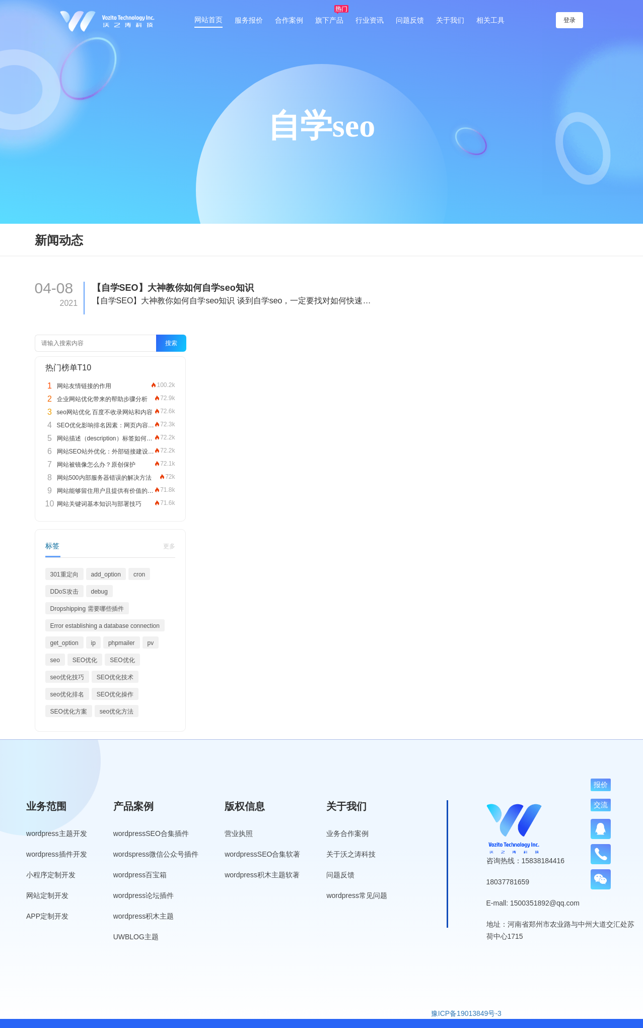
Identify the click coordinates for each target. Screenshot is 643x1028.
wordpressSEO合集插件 (151, 833)
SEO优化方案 (68, 711)
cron (139, 574)
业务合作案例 (347, 833)
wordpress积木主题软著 (262, 875)
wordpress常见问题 (356, 895)
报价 (601, 784)
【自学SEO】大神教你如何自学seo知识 (173, 288)
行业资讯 (369, 20)
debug (99, 591)
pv (151, 643)
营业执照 (239, 833)
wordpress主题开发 (56, 833)
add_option (106, 574)
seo (55, 660)
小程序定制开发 (51, 875)
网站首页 (208, 20)
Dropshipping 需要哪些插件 (87, 608)
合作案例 (289, 20)
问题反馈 (410, 20)
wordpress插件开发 (56, 854)
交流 (601, 804)
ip (93, 643)
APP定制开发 (47, 916)
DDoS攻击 (64, 591)
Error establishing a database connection (105, 625)
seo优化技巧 (67, 677)
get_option (64, 643)
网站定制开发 (47, 895)
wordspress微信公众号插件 (156, 854)
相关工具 (490, 20)
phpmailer (121, 643)
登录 (571, 20)
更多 (169, 546)
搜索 (171, 343)
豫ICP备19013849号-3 (466, 1013)
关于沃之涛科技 (351, 854)
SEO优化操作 (115, 694)
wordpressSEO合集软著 (262, 854)
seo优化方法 (116, 711)
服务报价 (249, 20)
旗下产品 (329, 20)
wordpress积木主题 (143, 916)
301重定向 (64, 574)
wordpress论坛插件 (143, 895)
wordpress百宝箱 (140, 875)
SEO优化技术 (115, 677)
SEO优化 (85, 660)
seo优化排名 (67, 694)
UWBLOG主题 (136, 937)
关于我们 (450, 20)
